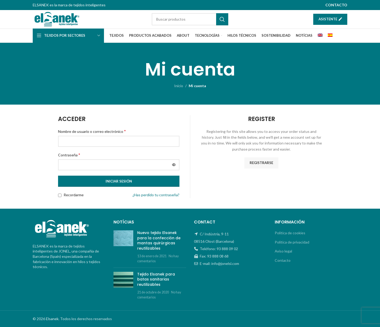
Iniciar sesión (119, 181)
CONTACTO (336, 5)
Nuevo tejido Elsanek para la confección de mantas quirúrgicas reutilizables (158, 240)
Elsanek (52, 318)
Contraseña (69, 154)
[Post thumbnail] (123, 247)
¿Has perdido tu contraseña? (155, 195)
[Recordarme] (59, 195)
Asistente (330, 19)
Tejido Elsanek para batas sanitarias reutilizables (156, 279)
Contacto (283, 260)
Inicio (178, 85)
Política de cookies (290, 233)
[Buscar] (190, 19)
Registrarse (261, 163)
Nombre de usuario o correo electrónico (92, 131)
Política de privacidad (292, 242)
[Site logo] (57, 19)
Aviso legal (283, 251)
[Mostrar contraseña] (173, 165)
